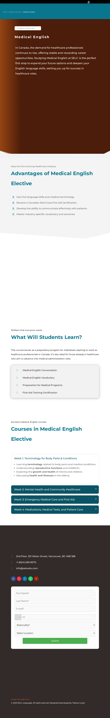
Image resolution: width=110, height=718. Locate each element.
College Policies (17, 699)
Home (5, 12)
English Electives (15, 12)
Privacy (27, 699)
